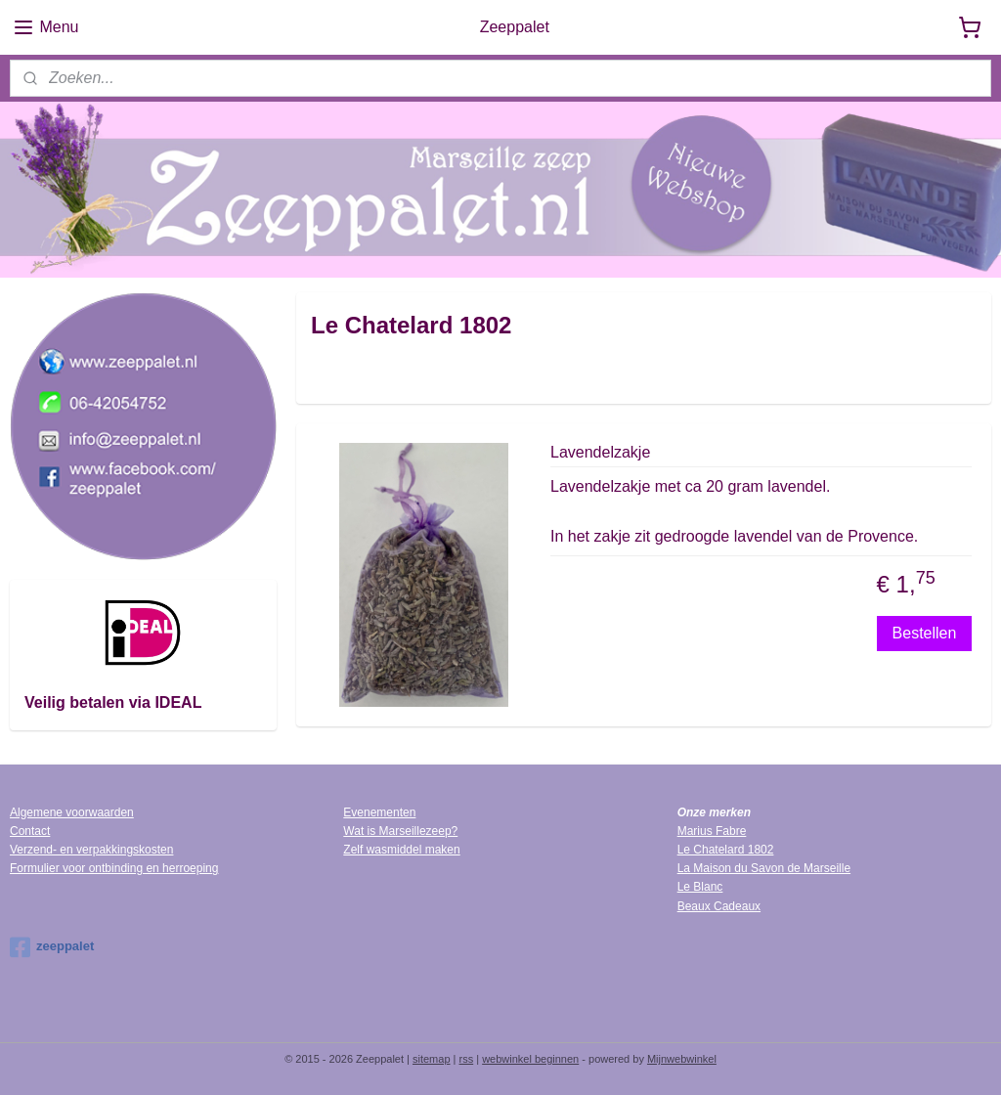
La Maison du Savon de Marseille (763, 868)
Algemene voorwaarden (72, 812)
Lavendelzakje (600, 452)
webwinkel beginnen (530, 1059)
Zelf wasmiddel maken (401, 849)
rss (466, 1059)
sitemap (432, 1059)
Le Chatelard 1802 (725, 849)
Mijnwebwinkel (682, 1059)
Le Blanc (700, 887)
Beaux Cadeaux (719, 906)
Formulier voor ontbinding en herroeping (114, 868)
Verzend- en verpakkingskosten (91, 849)
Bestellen (924, 632)
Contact (30, 831)
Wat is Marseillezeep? (400, 831)
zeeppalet (52, 947)
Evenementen (379, 812)
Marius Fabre (712, 831)
